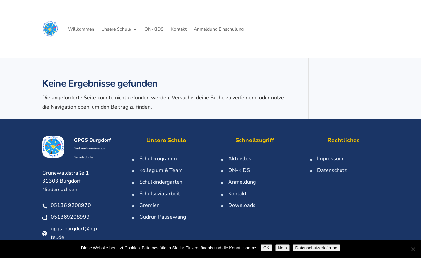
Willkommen (81, 29)
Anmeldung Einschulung (219, 29)
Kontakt (179, 29)
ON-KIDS (154, 29)
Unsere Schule (116, 29)
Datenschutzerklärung (316, 247)
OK (266, 247)
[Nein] (413, 249)
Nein (282, 247)
